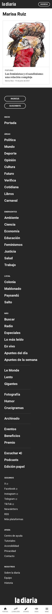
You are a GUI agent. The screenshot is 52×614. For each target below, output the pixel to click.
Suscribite (15, 106)
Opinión (10, 160)
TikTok (9, 504)
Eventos (10, 429)
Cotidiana (11, 187)
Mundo (9, 147)
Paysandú (11, 295)
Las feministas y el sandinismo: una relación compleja (24, 75)
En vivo (9, 346)
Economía (11, 231)
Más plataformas (13, 519)
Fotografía (12, 394)
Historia (8, 582)
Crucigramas (14, 408)
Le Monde (11, 370)
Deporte (10, 153)
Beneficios (12, 436)
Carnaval (10, 201)
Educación (12, 238)
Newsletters (11, 509)
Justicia (10, 251)
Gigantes (10, 384)
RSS (6, 514)
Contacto (9, 556)
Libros (9, 194)
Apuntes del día (16, 353)
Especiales (12, 333)
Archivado (12, 418)
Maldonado (12, 289)
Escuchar (13, 453)
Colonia (10, 282)
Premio (9, 442)
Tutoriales (9, 540)
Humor (9, 401)
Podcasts (11, 460)
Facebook (10, 488)
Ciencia (9, 224)
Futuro (9, 174)
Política (10, 140)
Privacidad (10, 551)
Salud (8, 258)
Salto (8, 302)
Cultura (9, 167)
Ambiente (11, 218)
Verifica (10, 180)
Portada (10, 123)
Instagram (11, 493)
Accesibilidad (11, 545)
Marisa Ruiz (9, 81)
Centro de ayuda (13, 535)
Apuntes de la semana (20, 360)
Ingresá (44, 4)
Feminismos (13, 245)
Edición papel (14, 467)
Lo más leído (14, 340)
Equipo (8, 577)
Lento (8, 377)
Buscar (9, 319)
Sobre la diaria (12, 572)
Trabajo (10, 265)
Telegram (10, 498)
